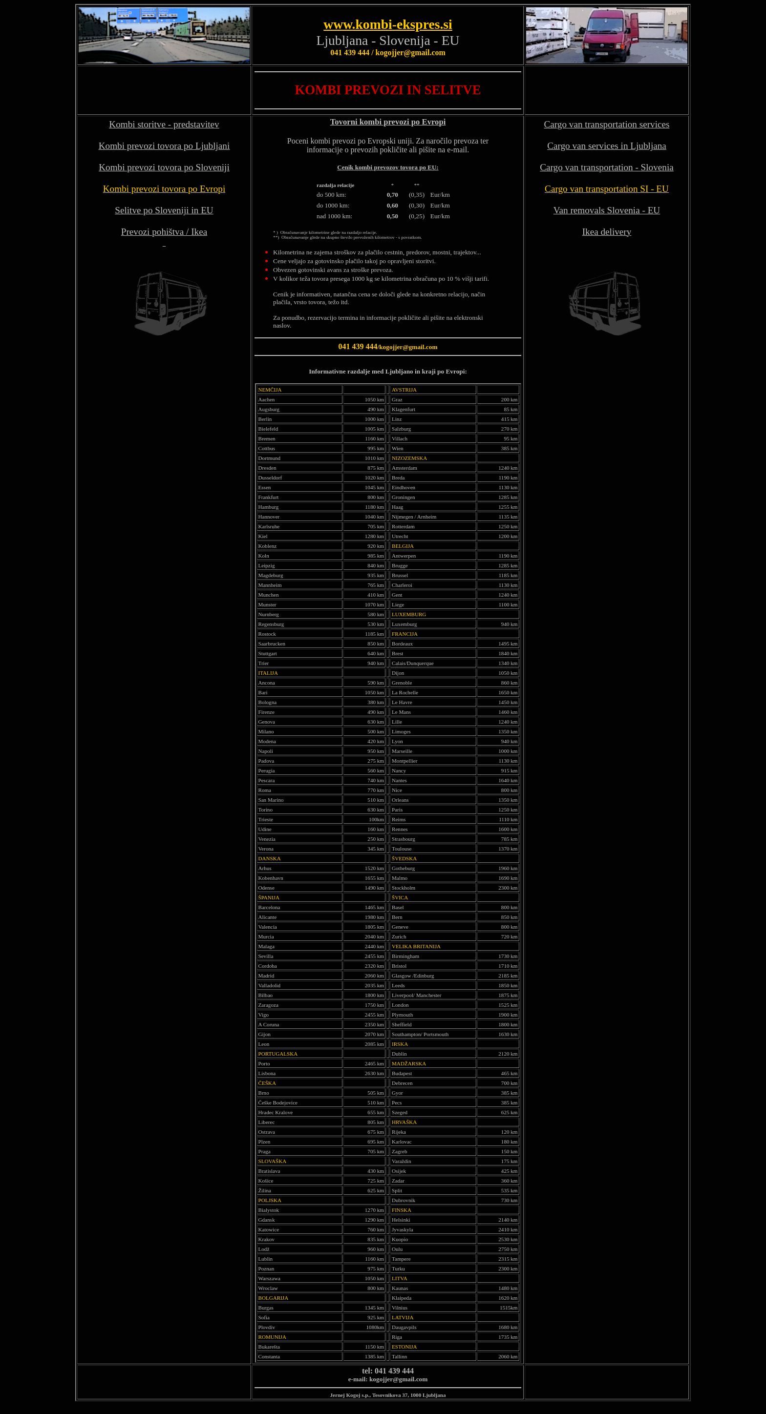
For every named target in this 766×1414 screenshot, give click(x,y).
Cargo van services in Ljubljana (606, 146)
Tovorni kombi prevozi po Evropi (388, 121)
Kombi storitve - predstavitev (164, 124)
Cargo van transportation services (606, 124)
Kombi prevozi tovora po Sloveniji (164, 167)
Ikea (199, 232)
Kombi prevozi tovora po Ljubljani (164, 146)
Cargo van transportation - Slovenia (607, 167)
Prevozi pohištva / (156, 232)
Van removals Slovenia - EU (606, 210)
